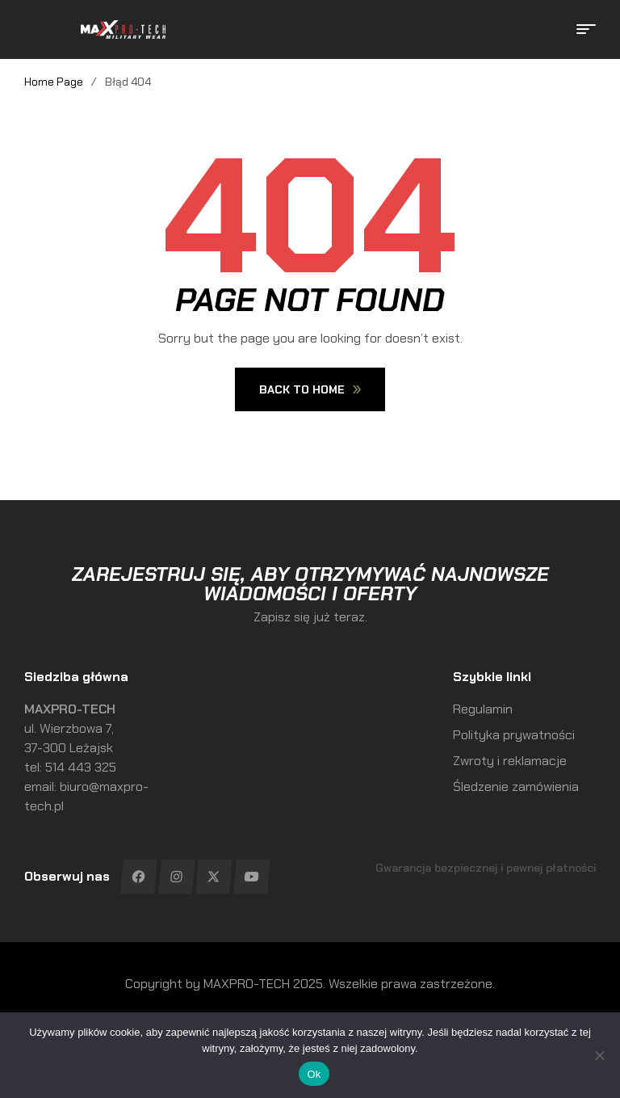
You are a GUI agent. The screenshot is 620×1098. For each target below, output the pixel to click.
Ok (313, 1074)
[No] (600, 1055)
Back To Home (310, 389)
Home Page (53, 81)
